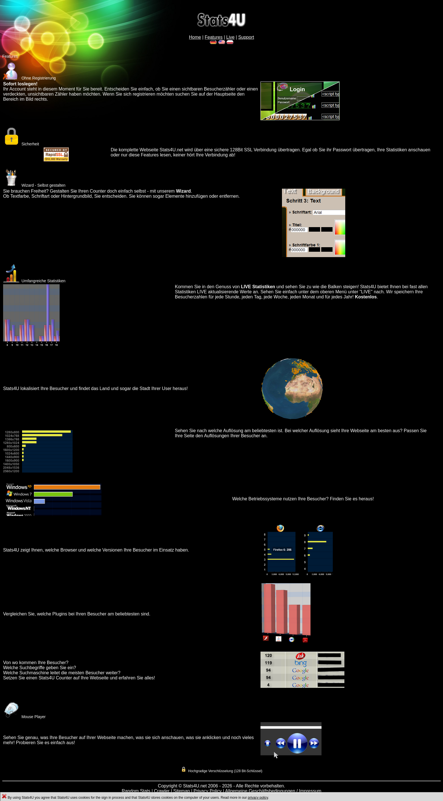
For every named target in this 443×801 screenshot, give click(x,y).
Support (246, 37)
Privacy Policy (208, 791)
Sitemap (181, 791)
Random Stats (136, 791)
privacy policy (258, 798)
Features (214, 37)
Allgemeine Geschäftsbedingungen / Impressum (273, 791)
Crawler (162, 791)
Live (230, 37)
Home (195, 37)
